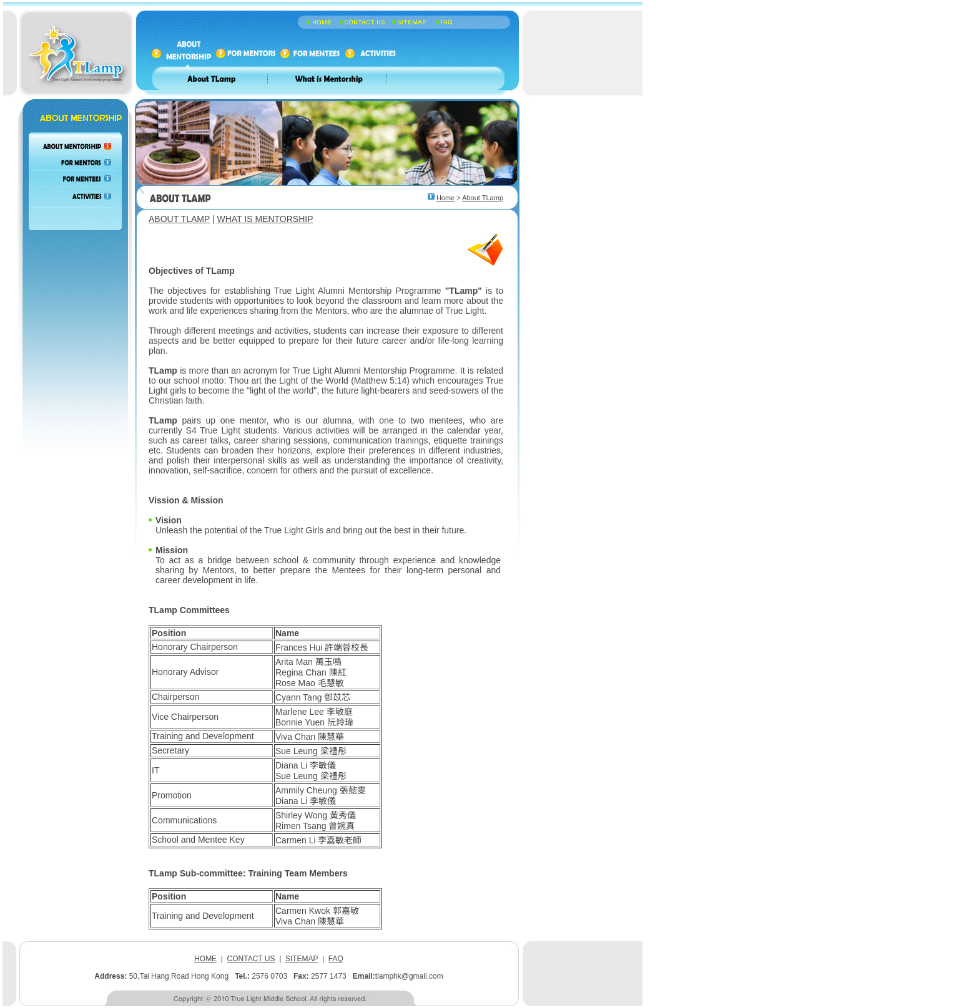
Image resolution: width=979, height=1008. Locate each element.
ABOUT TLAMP (179, 219)
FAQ (335, 958)
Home (445, 197)
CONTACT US (251, 958)
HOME (205, 958)
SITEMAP (301, 958)
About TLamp (482, 197)
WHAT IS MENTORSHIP (265, 219)
